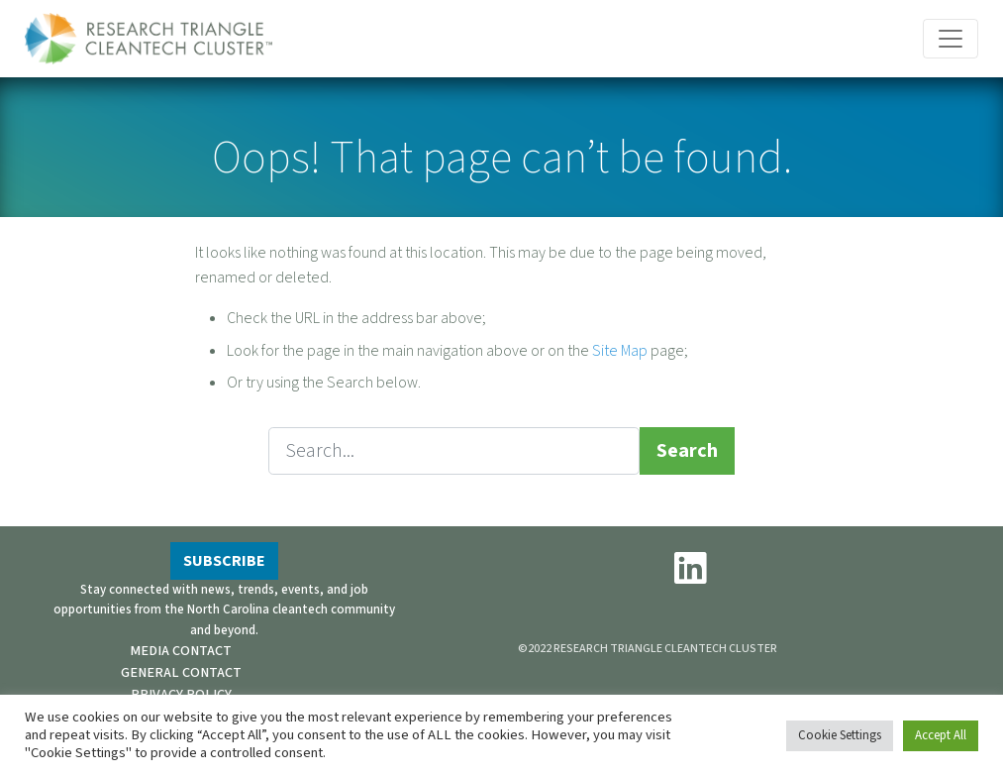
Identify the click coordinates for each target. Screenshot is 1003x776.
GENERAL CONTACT (181, 672)
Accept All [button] (940, 735)
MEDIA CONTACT (181, 650)
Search (687, 451)
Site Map (620, 351)
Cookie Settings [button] (839, 735)
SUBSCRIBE (224, 561)
